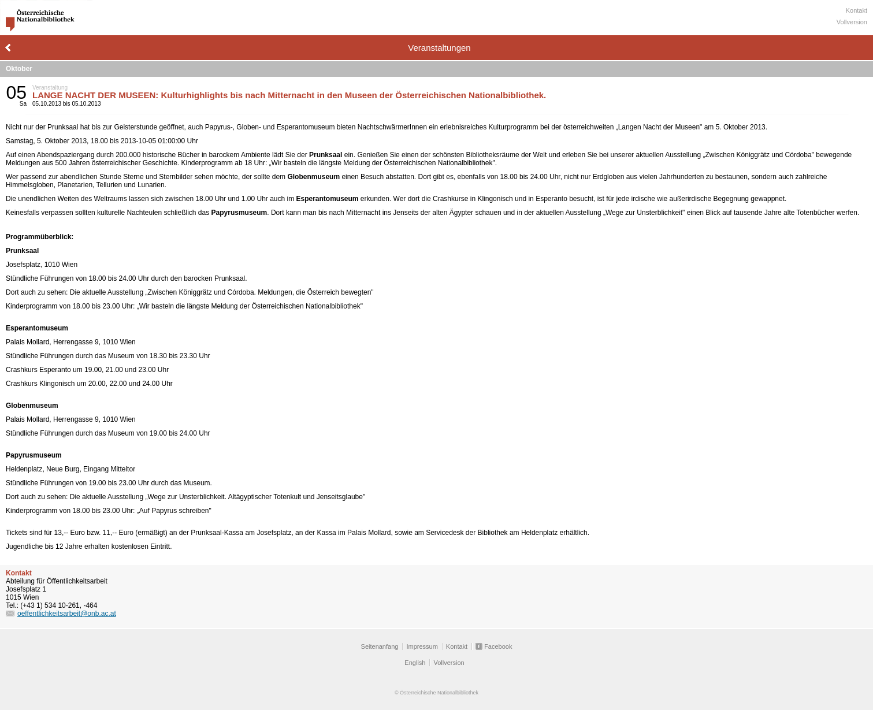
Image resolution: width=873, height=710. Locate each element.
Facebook (498, 646)
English (414, 662)
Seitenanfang (380, 646)
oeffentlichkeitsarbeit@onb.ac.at (66, 613)
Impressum (421, 646)
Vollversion (852, 21)
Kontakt (856, 10)
